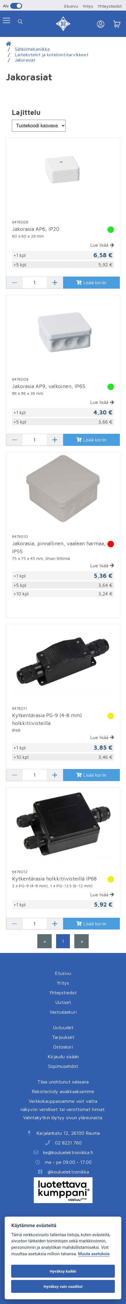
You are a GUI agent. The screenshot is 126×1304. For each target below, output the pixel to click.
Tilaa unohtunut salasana (63, 1081)
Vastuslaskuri (63, 1012)
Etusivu (71, 6)
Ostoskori (63, 1046)
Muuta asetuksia (94, 1253)
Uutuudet (63, 1027)
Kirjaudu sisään (63, 1056)
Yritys (88, 6)
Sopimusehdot (63, 1066)
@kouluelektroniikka (68, 1171)
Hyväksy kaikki (63, 1271)
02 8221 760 (68, 1142)
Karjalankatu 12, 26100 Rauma (68, 1133)
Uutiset (63, 1002)
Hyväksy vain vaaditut (62, 1286)
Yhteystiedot (110, 6)
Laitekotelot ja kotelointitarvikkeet (51, 54)
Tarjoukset (63, 1037)
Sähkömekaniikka (32, 49)
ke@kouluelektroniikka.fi (68, 1152)
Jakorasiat (25, 59)
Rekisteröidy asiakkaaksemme (63, 1091)
